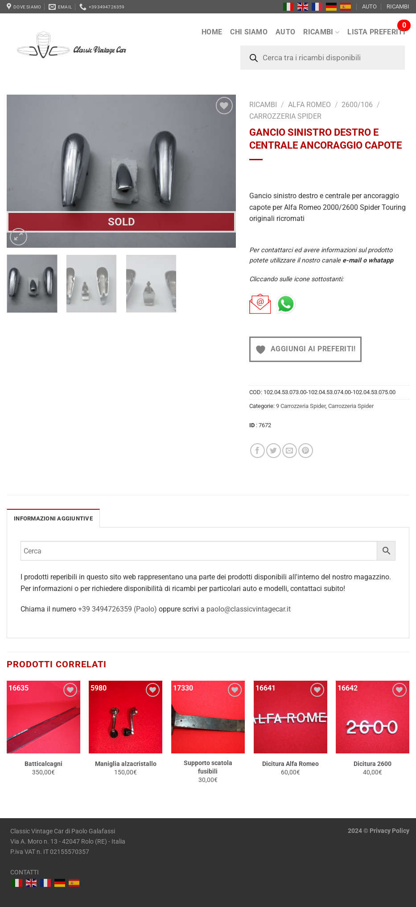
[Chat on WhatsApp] (286, 304)
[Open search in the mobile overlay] (322, 57)
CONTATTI (24, 872)
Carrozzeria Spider (285, 116)
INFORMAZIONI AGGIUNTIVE (53, 518)
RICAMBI (398, 6)
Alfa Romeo (309, 104)
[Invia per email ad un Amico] (289, 450)
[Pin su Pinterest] (305, 450)
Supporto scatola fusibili (208, 767)
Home (212, 32)
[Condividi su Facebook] (257, 450)
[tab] (53, 518)
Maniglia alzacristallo (126, 764)
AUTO (369, 6)
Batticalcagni (43, 764)
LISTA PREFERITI (376, 32)
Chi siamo (249, 32)
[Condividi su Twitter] (273, 450)
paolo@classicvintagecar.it (248, 609)
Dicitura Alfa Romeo (290, 764)
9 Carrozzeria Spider (300, 406)
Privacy (380, 831)
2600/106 (357, 104)
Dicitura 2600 (372, 764)
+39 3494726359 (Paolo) (118, 609)
